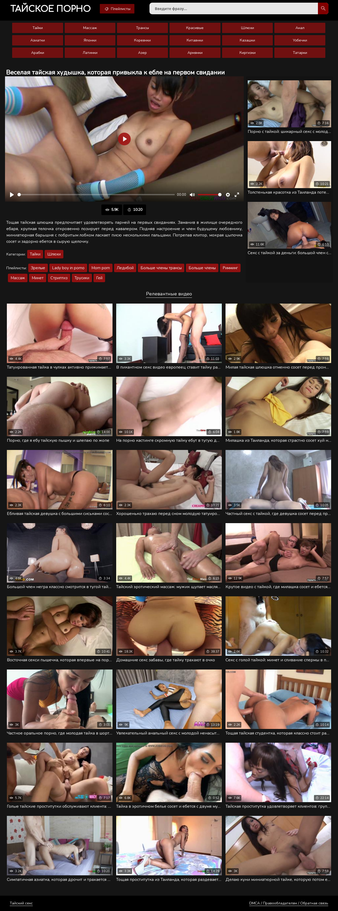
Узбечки (300, 40)
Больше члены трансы (161, 268)
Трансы (142, 27)
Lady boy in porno (68, 268)
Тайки (37, 27)
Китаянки (195, 40)
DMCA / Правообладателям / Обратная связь (288, 903)
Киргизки (248, 52)
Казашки (247, 40)
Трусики (81, 278)
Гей (99, 278)
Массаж (90, 27)
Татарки (300, 52)
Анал (299, 27)
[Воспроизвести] (12, 194)
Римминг (230, 268)
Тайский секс (21, 903)
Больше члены (202, 268)
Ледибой (125, 268)
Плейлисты (117, 8)
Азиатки (37, 40)
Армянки (195, 52)
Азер (142, 52)
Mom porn (100, 268)
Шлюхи (247, 27)
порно (50, 9)
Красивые (195, 27)
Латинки (90, 52)
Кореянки (142, 40)
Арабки (37, 52)
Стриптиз (59, 278)
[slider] (96, 194)
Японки (90, 40)
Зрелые (38, 268)
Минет (38, 278)
